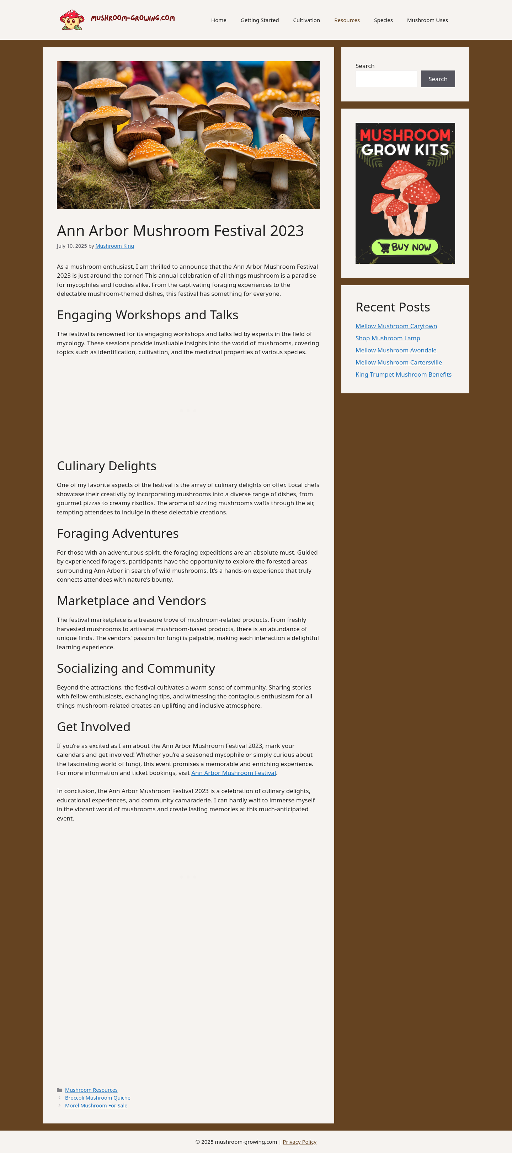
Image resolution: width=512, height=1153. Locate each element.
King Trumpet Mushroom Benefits (404, 374)
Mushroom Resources (91, 1089)
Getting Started (260, 19)
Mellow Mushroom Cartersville (399, 362)
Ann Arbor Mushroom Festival (233, 773)
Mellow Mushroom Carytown (396, 326)
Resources (347, 19)
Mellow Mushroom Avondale (396, 350)
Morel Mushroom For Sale (96, 1105)
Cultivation (306, 19)
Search (365, 66)
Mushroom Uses (427, 19)
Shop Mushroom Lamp (388, 338)
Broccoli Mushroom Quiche (97, 1097)
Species (383, 19)
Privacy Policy (300, 1141)
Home (218, 19)
